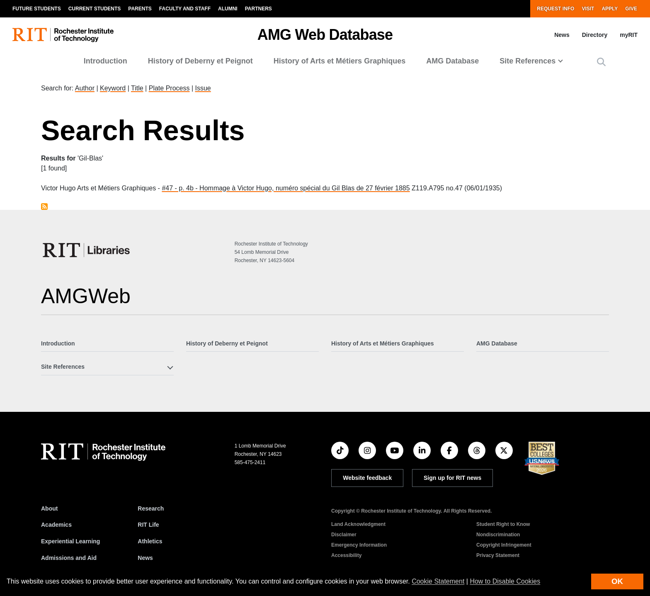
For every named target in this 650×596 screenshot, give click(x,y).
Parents (139, 9)
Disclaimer (344, 535)
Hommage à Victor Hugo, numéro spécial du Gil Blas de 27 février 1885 (304, 188)
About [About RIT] (49, 508)
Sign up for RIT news (452, 477)
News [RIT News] (145, 558)
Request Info (555, 9)
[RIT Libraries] (87, 250)
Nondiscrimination (498, 535)
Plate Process (169, 88)
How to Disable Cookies (505, 581)
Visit (588, 9)
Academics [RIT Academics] (56, 524)
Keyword (113, 88)
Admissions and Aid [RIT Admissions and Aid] (69, 558)
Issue (203, 88)
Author (85, 88)
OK (617, 581)
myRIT (629, 35)
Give (631, 9)
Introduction (105, 61)
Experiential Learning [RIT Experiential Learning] (70, 541)
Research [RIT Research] (151, 508)
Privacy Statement (497, 555)
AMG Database (452, 61)
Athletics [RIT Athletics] (150, 541)
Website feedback (367, 477)
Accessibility (346, 555)
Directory (594, 35)
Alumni (228, 9)
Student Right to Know (503, 524)
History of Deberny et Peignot (200, 61)
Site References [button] (527, 61)
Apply (609, 9)
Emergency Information (359, 545)
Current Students (94, 9)
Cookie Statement (438, 581)
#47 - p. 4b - (180, 188)
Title (137, 88)
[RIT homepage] (63, 35)
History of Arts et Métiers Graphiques (339, 61)
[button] (601, 62)
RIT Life (148, 524)
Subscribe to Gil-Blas (44, 206)
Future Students (36, 9)
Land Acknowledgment (358, 524)
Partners (258, 9)
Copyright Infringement (503, 545)
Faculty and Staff (185, 9)
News (562, 35)
